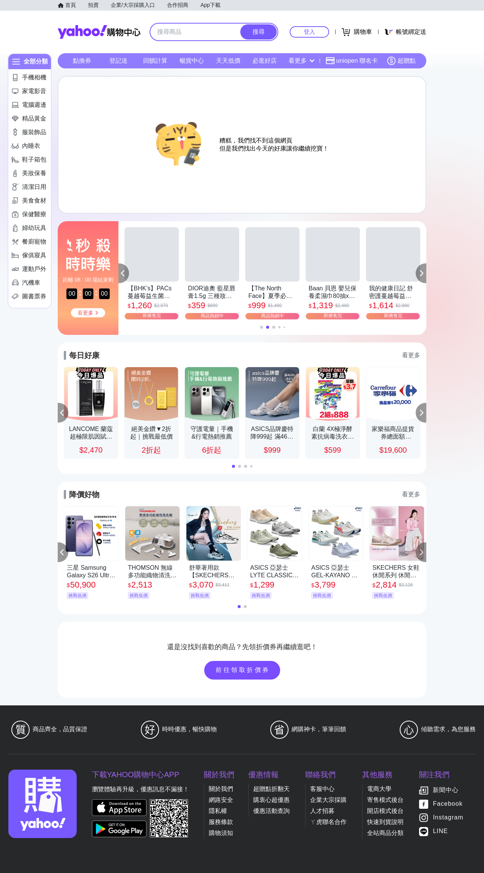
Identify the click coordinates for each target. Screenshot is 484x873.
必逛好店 (264, 60)
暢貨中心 (192, 60)
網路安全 (221, 800)
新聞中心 (446, 790)
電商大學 (379, 789)
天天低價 (228, 60)
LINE (440, 831)
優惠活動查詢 (271, 811)
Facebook (447, 803)
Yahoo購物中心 (99, 32)
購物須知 (221, 833)
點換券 (82, 60)
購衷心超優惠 (271, 800)
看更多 (301, 60)
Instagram (448, 817)
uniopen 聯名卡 (352, 60)
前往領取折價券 (243, 670)
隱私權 (218, 811)
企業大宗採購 (328, 800)
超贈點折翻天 (271, 789)
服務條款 (221, 822)
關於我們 (221, 789)
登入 (309, 32)
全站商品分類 (385, 833)
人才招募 (322, 811)
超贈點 (401, 60)
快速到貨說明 (385, 822)
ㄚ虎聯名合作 (328, 822)
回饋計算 (155, 60)
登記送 (118, 60)
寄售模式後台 (385, 800)
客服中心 (322, 789)
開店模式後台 (385, 811)
